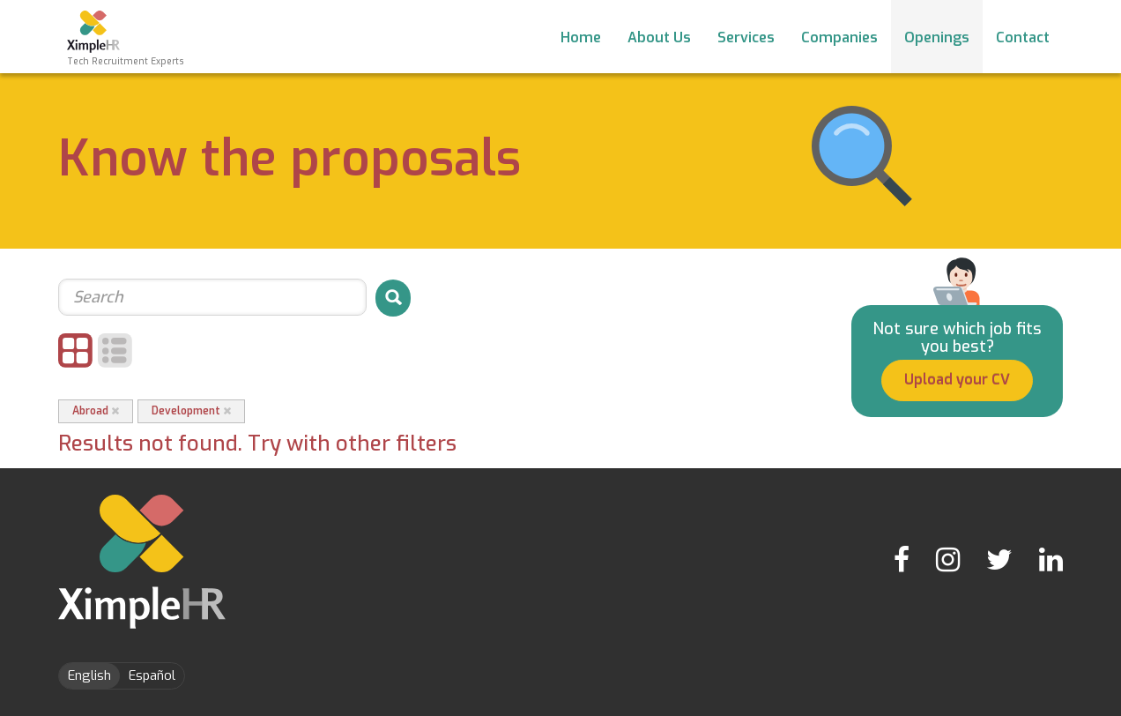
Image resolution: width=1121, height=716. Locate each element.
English (89, 675)
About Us (659, 37)
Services (746, 37)
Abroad (95, 411)
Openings (936, 37)
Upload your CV (957, 379)
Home (580, 37)
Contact (1023, 37)
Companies (839, 37)
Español (152, 675)
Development (191, 411)
